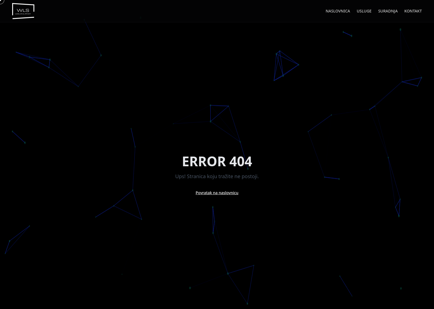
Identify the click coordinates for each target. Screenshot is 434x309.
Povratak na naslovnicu (217, 192)
